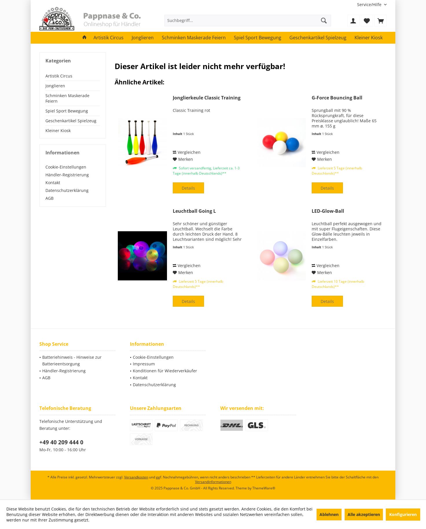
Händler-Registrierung (67, 174)
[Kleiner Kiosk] (368, 38)
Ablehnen (329, 514)
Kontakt (52, 182)
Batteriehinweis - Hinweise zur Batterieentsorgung (72, 360)
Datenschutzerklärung (67, 190)
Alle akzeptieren (364, 514)
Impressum (144, 364)
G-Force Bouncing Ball (337, 98)
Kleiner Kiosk (58, 130)
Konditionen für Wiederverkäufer (165, 370)
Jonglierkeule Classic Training (206, 98)
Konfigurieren (403, 514)
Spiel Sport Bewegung (66, 111)
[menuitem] (370, 4)
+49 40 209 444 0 (61, 442)
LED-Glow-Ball (328, 211)
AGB (49, 198)
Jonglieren (55, 85)
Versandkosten (136, 477)
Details (188, 188)
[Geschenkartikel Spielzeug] (317, 38)
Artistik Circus (58, 76)
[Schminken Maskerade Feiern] (194, 38)
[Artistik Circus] (108, 38)
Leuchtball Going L (194, 211)
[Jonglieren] (143, 38)
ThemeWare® (263, 488)
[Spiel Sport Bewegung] (257, 38)
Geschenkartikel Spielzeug (70, 120)
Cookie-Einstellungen (65, 167)
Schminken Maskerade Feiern (67, 98)
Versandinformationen (213, 481)
